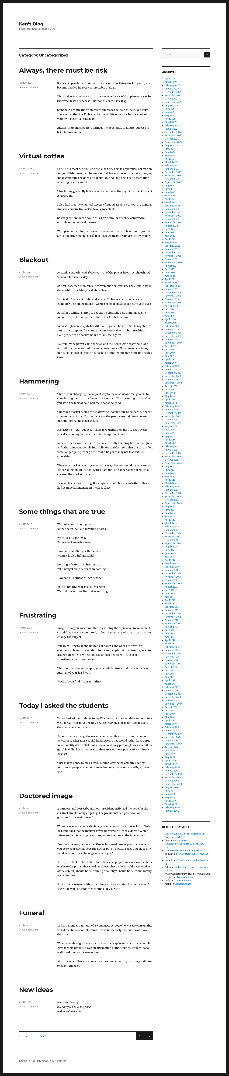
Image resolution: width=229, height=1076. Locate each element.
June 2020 (170, 312)
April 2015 (170, 520)
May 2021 (170, 276)
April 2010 (170, 720)
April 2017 (170, 439)
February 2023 (172, 205)
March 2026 (171, 82)
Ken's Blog (31, 24)
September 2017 (173, 423)
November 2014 (173, 536)
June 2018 (170, 393)
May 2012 (170, 637)
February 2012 (172, 647)
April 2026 (170, 78)
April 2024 (170, 159)
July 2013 (169, 590)
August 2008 (171, 787)
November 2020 (173, 296)
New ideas (36, 990)
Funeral (31, 913)
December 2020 (173, 292)
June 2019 (170, 353)
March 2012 (171, 643)
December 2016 (173, 453)
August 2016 (171, 466)
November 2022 (173, 215)
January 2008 (172, 811)
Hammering (39, 381)
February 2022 (172, 246)
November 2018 (173, 376)
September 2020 (173, 302)
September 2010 (173, 704)
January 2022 (172, 249)
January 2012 (171, 650)
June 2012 (170, 633)
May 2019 (169, 356)
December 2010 (173, 693)
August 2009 (171, 747)
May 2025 (170, 115)
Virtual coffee (41, 156)
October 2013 (171, 580)
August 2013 (171, 587)
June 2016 (170, 473)
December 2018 (173, 373)
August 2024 (171, 145)
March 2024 (171, 162)
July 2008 (170, 790)
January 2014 (171, 570)
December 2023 (173, 172)
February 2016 (172, 486)
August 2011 (171, 667)
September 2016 (173, 463)
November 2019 (173, 336)
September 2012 (173, 623)
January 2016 (171, 490)
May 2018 (170, 396)
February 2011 (172, 687)
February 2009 (172, 767)
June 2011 (169, 673)
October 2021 (171, 259)
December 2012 (173, 613)
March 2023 (171, 202)
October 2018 (171, 379)
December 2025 (173, 92)
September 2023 (173, 182)
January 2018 (171, 409)
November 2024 (173, 135)
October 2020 (172, 299)
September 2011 (173, 663)
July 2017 (169, 429)
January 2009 (172, 770)
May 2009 (170, 757)
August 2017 (171, 426)
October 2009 (172, 740)
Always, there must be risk (63, 70)
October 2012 (171, 620)
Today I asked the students (63, 705)
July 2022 (169, 229)
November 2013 (173, 576)
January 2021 (171, 289)
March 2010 (171, 724)
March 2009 (171, 764)
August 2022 (171, 225)
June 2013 (170, 593)
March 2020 (171, 322)
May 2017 (169, 436)
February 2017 (172, 446)
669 (44, 1036)
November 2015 (173, 496)
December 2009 (173, 734)
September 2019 (173, 342)
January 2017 (171, 449)
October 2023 (172, 179)
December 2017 (173, 413)
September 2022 (173, 222)
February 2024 (172, 165)
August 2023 (171, 185)
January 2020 (172, 329)
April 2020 (170, 319)
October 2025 (172, 98)
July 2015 (169, 510)
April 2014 (170, 560)
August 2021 (171, 266)
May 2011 (169, 677)
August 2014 (171, 546)
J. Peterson (170, 843)
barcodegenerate (174, 833)
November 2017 (172, 416)
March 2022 (171, 242)
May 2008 (170, 797)
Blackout (34, 260)
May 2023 (170, 195)
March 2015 (171, 523)
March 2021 (171, 282)
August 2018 (171, 386)
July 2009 (170, 750)
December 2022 (173, 212)
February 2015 (172, 526)
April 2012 (170, 640)
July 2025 (169, 108)
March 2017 (170, 443)
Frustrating (38, 615)
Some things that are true (62, 511)
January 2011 (171, 690)
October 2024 (172, 139)
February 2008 (172, 807)
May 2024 (170, 155)
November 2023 (173, 175)
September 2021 (173, 262)
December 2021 (173, 252)
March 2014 (171, 563)
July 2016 (169, 470)
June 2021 (170, 272)
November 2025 (173, 95)
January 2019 (171, 369)
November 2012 (173, 617)
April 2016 (170, 480)
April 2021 (170, 279)
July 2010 (169, 710)
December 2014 (173, 533)
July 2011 (169, 670)
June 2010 (170, 714)
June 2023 (170, 192)
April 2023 (170, 199)
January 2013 (171, 610)
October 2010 (171, 700)
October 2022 (172, 219)
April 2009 (170, 760)
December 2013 (173, 573)
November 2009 (173, 737)
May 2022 (170, 235)
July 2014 (169, 550)
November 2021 (173, 256)
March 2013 (171, 603)
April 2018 (170, 399)
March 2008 (171, 804)
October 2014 (171, 540)
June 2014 (170, 553)
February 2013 (172, 607)
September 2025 (173, 102)
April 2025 (170, 118)
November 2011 (172, 657)
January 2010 (171, 730)
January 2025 (172, 129)
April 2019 (170, 359)
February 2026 (172, 85)
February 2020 (172, 326)
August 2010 (171, 707)
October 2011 (171, 660)
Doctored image (46, 796)
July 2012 (169, 630)
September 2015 (173, 503)
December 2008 (173, 774)
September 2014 (173, 543)
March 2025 (171, 122)
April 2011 (170, 680)
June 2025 (170, 112)
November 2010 (173, 697)
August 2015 (171, 506)
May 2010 (170, 717)
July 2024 (170, 149)
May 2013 (170, 597)
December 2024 (173, 132)
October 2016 (171, 459)
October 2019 (171, 339)
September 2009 (173, 744)
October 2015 (171, 500)
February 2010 (172, 727)
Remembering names (191, 850)
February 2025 (172, 125)
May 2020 (170, 316)
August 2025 (171, 105)
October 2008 (172, 780)
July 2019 (169, 349)
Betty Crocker (180, 840)
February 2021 (172, 286)
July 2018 (169, 389)
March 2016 (171, 483)
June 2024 (170, 152)
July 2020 (170, 309)
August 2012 (171, 627)
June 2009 (170, 754)
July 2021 (169, 269)
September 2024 (173, 142)
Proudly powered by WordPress (49, 1061)
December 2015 (173, 493)
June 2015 (170, 513)
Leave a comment (28, 87)
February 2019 (172, 366)
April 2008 (170, 800)
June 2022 (170, 232)
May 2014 (170, 556)
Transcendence (185, 877)
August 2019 (171, 346)
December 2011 (173, 653)
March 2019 (171, 363)
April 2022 (170, 239)
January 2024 (172, 169)
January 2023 (172, 209)
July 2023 (169, 189)
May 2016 (169, 476)
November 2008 (173, 777)
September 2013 (173, 583)
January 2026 (172, 88)
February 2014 (172, 566)
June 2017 (169, 433)
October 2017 (171, 419)
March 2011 (170, 683)
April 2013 (170, 600)
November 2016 (173, 456)
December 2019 (173, 332)
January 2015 (171, 530)
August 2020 (171, 306)
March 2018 (171, 403)
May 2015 (169, 516)
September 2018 (173, 383)
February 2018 (172, 406)
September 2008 (173, 784)
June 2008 (170, 794)
